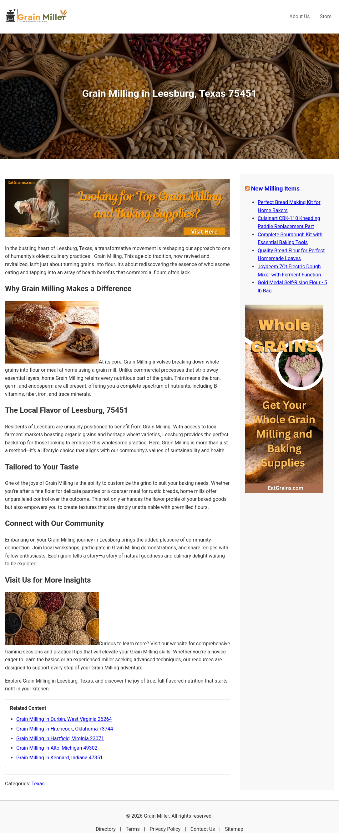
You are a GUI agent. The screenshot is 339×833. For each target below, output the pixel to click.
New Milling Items (275, 188)
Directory (106, 829)
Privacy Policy (164, 829)
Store (325, 16)
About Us (299, 16)
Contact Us (202, 829)
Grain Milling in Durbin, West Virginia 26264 (64, 719)
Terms (133, 829)
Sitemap (234, 829)
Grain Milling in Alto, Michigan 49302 (56, 748)
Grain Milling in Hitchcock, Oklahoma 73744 (64, 729)
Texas (38, 784)
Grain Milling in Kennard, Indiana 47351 (59, 758)
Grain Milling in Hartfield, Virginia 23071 (60, 738)
